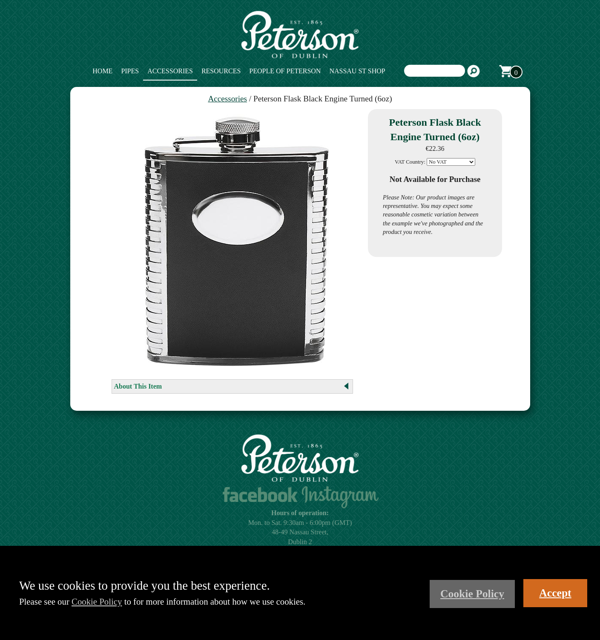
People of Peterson (285, 71)
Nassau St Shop (357, 71)
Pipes (130, 71)
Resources (221, 71)
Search (473, 71)
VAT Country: (410, 162)
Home (102, 71)
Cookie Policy (97, 601)
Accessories (170, 71)
